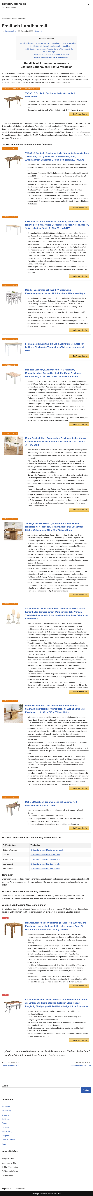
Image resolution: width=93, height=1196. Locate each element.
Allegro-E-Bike (8, 1159)
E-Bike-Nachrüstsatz (10, 1171)
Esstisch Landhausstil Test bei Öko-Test (45, 855)
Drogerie (5, 1115)
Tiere (4, 1144)
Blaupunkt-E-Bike (9, 1163)
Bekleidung (6, 1111)
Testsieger (49, 52)
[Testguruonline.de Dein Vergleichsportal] (14, 5)
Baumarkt (6, 1107)
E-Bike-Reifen (7, 1175)
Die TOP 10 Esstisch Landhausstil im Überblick (49, 46)
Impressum (6, 1189)
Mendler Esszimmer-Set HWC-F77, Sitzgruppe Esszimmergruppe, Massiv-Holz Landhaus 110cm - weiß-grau (55, 292)
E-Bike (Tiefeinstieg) (10, 1167)
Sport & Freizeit (8, 1140)
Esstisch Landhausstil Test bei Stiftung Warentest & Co (49, 49)
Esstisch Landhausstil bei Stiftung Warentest (49, 54)
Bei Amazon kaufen (80, 114)
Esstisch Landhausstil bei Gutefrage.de (45, 864)
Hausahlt (38, 31)
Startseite (5, 18)
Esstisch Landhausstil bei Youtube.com (45, 869)
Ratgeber (5, 1136)
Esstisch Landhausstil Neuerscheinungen (49, 57)
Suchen (86, 1090)
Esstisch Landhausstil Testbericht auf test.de (47, 850)
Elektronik (6, 1119)
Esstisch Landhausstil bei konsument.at (45, 859)
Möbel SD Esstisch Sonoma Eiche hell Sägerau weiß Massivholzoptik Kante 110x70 (51, 804)
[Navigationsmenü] (88, 5)
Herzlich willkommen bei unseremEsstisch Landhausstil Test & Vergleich (47, 43)
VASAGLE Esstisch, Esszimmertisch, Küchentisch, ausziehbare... (50, 95)
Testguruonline (10, 31)
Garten (4, 1123)
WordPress (56, 1194)
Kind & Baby (7, 1132)
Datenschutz (20, 1189)
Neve (34, 1194)
